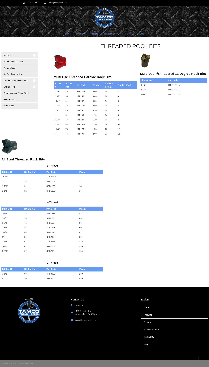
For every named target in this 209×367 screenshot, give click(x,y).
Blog (142, 34)
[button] (19, 55)
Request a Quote (110, 34)
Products (80, 34)
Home (68, 34)
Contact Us (129, 34)
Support (94, 34)
